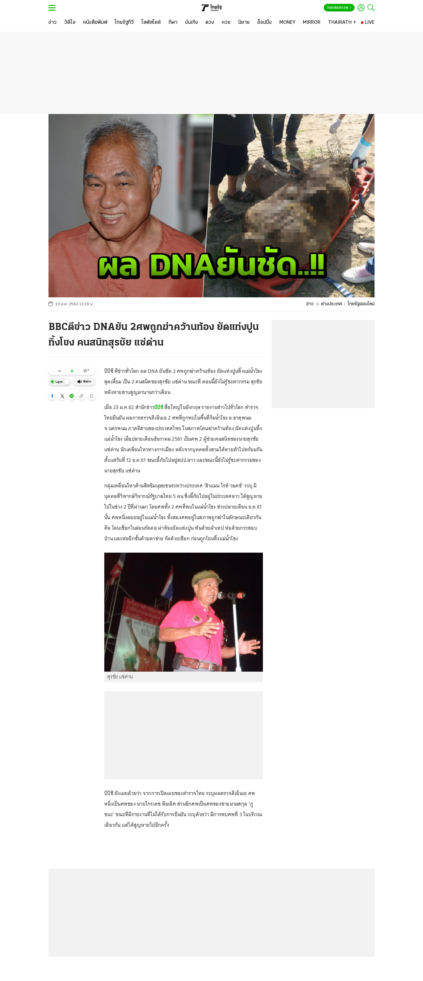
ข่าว (309, 304)
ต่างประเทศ (331, 304)
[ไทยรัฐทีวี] (124, 22)
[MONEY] (287, 22)
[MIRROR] (311, 22)
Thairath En (339, 8)
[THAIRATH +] (342, 22)
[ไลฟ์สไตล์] (151, 22)
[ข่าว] (52, 22)
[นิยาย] (244, 22)
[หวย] (226, 22)
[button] (52, 396)
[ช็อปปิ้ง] (264, 22)
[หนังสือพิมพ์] (95, 22)
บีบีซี (158, 407)
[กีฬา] (172, 22)
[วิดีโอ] (69, 22)
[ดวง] (209, 22)
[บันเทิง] (191, 22)
